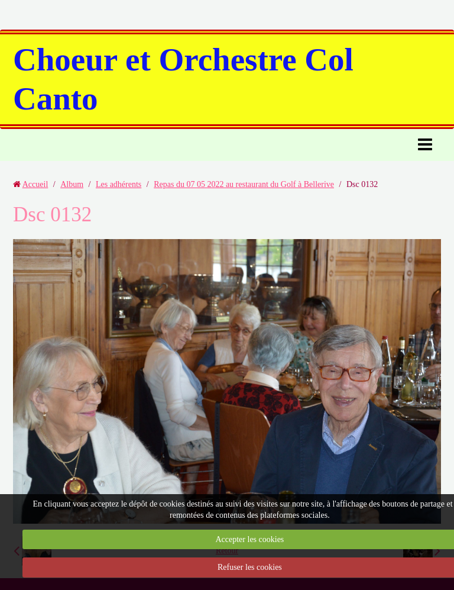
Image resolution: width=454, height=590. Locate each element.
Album (71, 184)
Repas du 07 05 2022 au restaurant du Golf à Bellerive (244, 184)
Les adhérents (118, 184)
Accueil (35, 184)
